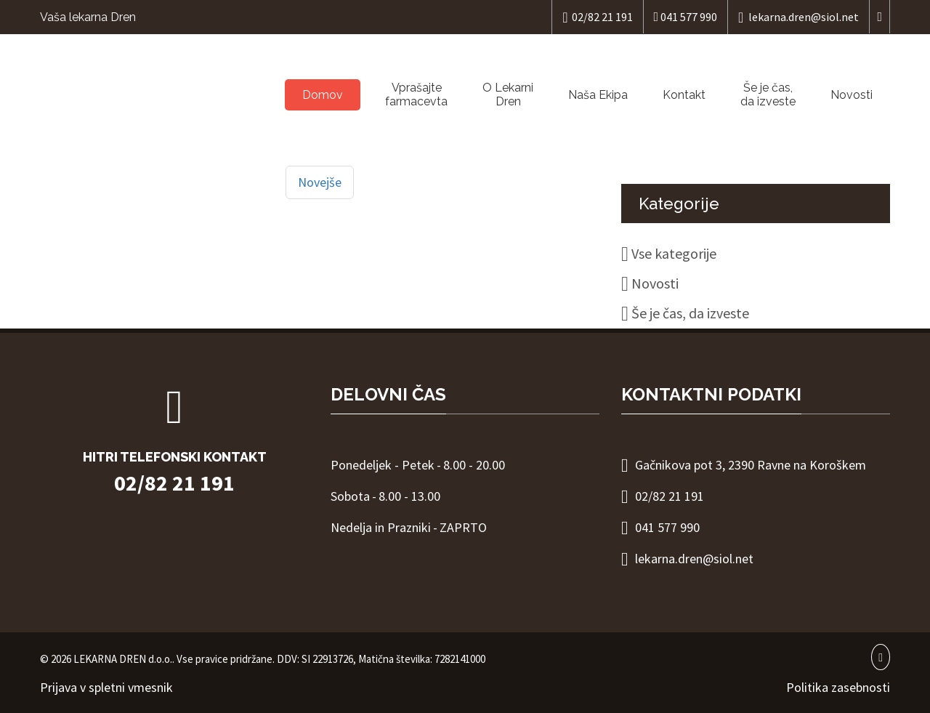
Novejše (319, 182)
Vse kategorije (673, 253)
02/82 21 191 (597, 17)
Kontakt (684, 95)
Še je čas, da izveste (768, 94)
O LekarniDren (507, 94)
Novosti (851, 95)
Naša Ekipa (598, 95)
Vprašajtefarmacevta (416, 94)
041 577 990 (686, 16)
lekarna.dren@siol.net (798, 17)
